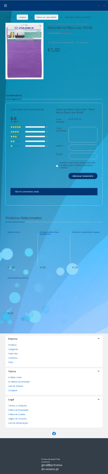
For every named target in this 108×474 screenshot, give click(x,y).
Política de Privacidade (18, 410)
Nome (59, 146)
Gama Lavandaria (46, 230)
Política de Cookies (16, 414)
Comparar (84, 42)
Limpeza (22, 17)
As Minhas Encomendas (19, 381)
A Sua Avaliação (60, 120)
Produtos (12, 345)
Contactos (13, 358)
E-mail (59, 154)
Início (7, 17)
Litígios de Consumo (17, 418)
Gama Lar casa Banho (46, 17)
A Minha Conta (15, 377)
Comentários (13, 95)
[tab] (13, 96)
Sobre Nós (13, 353)
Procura (98, 5)
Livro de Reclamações (18, 423)
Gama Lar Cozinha (73, 24)
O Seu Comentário (61, 129)
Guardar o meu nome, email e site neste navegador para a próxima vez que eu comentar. (77, 165)
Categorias (13, 349)
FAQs (10, 362)
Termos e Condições (17, 405)
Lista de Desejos (15, 386)
